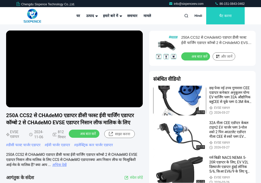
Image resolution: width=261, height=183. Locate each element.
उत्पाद (91, 16)
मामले (147, 16)
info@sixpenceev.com (186, 4)
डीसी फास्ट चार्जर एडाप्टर (24, 145)
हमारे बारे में (112, 16)
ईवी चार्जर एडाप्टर (58, 145)
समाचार (132, 16)
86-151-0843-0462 (230, 4)
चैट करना (225, 16)
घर (78, 16)
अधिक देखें (59, 165)
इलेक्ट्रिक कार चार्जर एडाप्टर (94, 145)
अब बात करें (84, 133)
